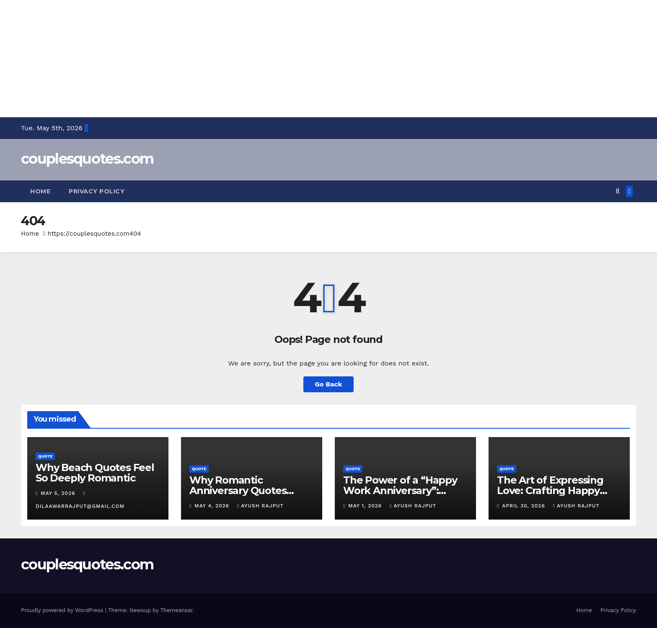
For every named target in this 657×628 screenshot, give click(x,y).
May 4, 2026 (212, 506)
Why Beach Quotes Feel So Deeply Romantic (95, 472)
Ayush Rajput (260, 506)
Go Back (328, 384)
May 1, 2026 (366, 506)
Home (40, 191)
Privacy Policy (96, 191)
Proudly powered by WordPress (63, 610)
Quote (45, 456)
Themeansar (176, 610)
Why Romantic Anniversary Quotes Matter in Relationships (246, 490)
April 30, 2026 (524, 506)
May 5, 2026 (59, 493)
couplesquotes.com (87, 158)
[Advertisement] (251, 58)
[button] (617, 191)
